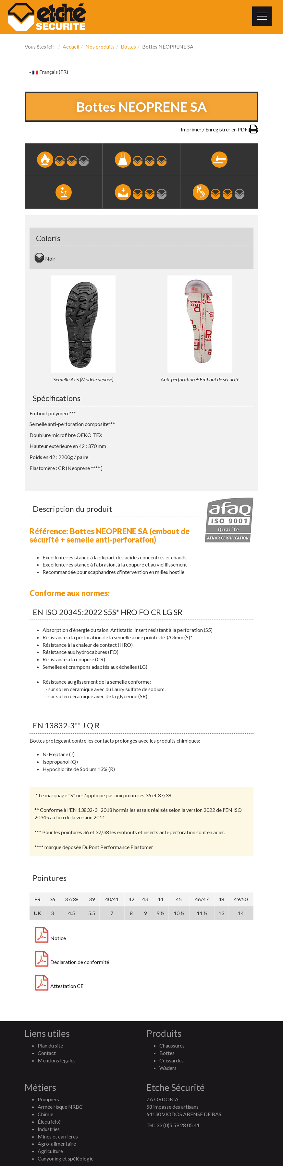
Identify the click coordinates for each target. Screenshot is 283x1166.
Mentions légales (57, 1060)
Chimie (45, 1114)
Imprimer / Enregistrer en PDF (219, 129)
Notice (50, 938)
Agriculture (50, 1151)
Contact (47, 1053)
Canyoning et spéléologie (65, 1158)
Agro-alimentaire (57, 1143)
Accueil (71, 46)
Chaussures (172, 1045)
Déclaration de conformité (71, 962)
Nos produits (100, 46)
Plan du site (50, 1045)
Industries (49, 1129)
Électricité (49, 1121)
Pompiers (48, 1099)
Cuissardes (171, 1060)
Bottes (128, 46)
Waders (168, 1068)
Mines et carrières (58, 1136)
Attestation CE (58, 986)
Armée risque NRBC (60, 1107)
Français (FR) (48, 72)
